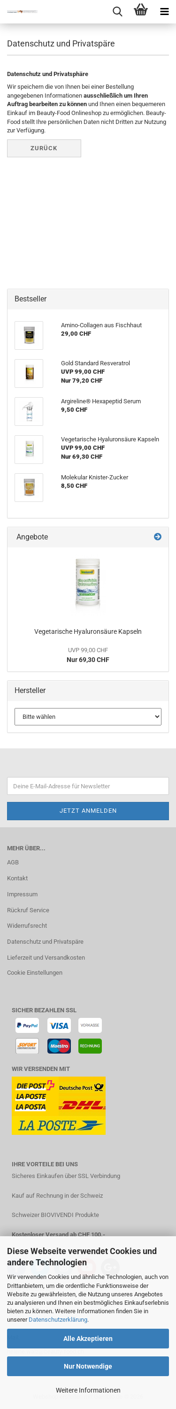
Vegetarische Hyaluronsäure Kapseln (88, 631)
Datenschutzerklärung (58, 1319)
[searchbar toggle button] (117, 11)
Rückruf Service (28, 910)
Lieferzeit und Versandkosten (46, 957)
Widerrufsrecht (27, 925)
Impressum (22, 894)
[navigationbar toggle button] (164, 11)
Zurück (44, 148)
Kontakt (17, 878)
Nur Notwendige (88, 1366)
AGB (13, 862)
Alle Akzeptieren (88, 1338)
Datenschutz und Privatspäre (45, 941)
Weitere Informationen (88, 1390)
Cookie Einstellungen (34, 972)
